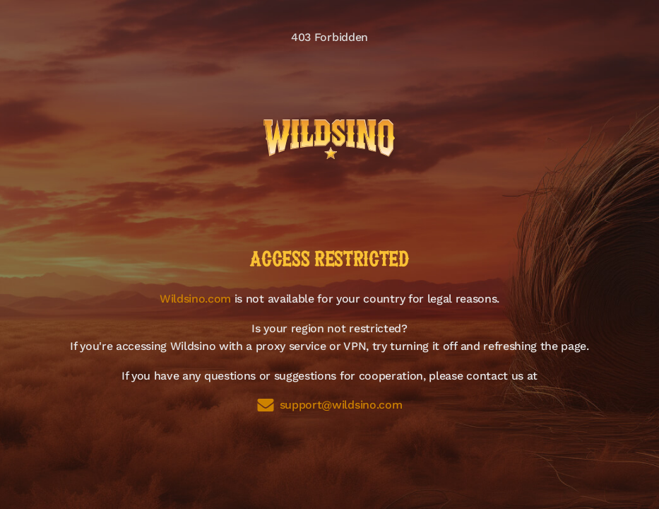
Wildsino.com (195, 298)
